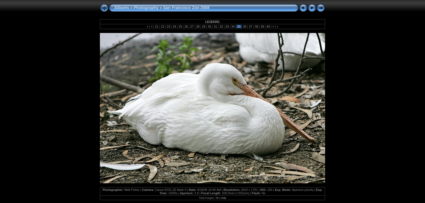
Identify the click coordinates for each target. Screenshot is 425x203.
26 (186, 26)
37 (250, 26)
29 (203, 26)
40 (268, 26)
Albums (121, 7)
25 (180, 26)
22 (162, 26)
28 (197, 26)
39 (262, 26)
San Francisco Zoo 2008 (186, 7)
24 (174, 26)
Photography (146, 7)
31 (215, 26)
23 (168, 26)
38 (256, 26)
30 (209, 26)
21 (156, 26)
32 (221, 26)
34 (233, 26)
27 (191, 26)
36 (244, 26)
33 (227, 26)
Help (223, 197)
